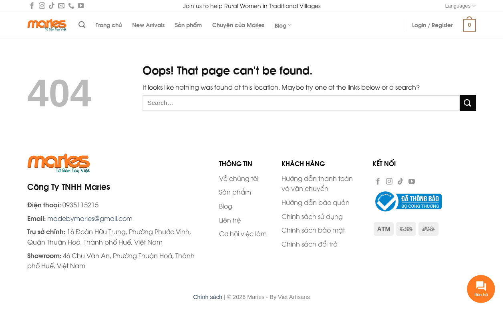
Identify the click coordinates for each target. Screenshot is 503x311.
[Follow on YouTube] (81, 6)
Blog (283, 25)
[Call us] (71, 6)
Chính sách (207, 297)
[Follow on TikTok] (51, 6)
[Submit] (468, 103)
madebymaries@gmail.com (90, 218)
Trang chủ (109, 24)
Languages (460, 6)
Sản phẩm (188, 24)
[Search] (81, 25)
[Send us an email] (61, 6)
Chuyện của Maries (238, 24)
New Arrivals (148, 24)
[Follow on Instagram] (42, 6)
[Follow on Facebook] (32, 6)
